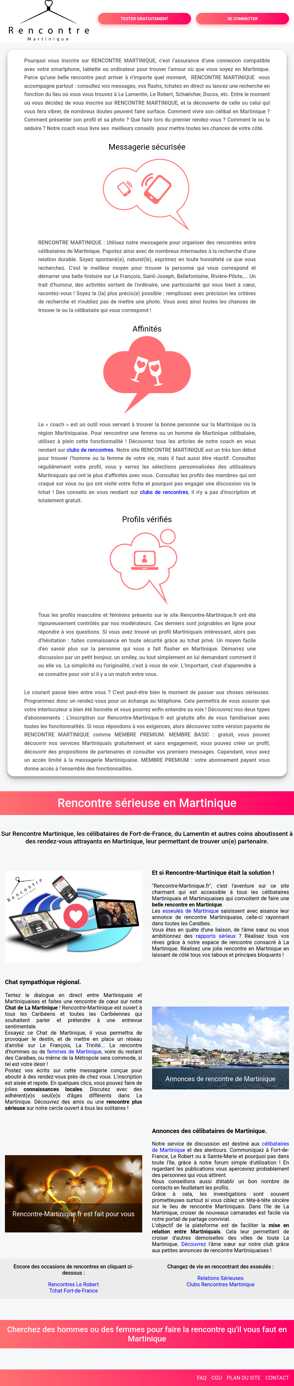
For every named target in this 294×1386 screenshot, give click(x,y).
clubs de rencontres (90, 450)
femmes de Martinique (74, 1051)
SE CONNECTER (242, 18)
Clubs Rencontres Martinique (220, 1284)
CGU (217, 1378)
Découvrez (193, 1244)
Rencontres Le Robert (73, 1284)
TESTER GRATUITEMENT (145, 18)
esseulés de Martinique (190, 911)
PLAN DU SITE (244, 1378)
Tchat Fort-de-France (73, 1291)
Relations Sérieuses (220, 1278)
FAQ (202, 1378)
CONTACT (277, 1378)
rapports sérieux (216, 936)
